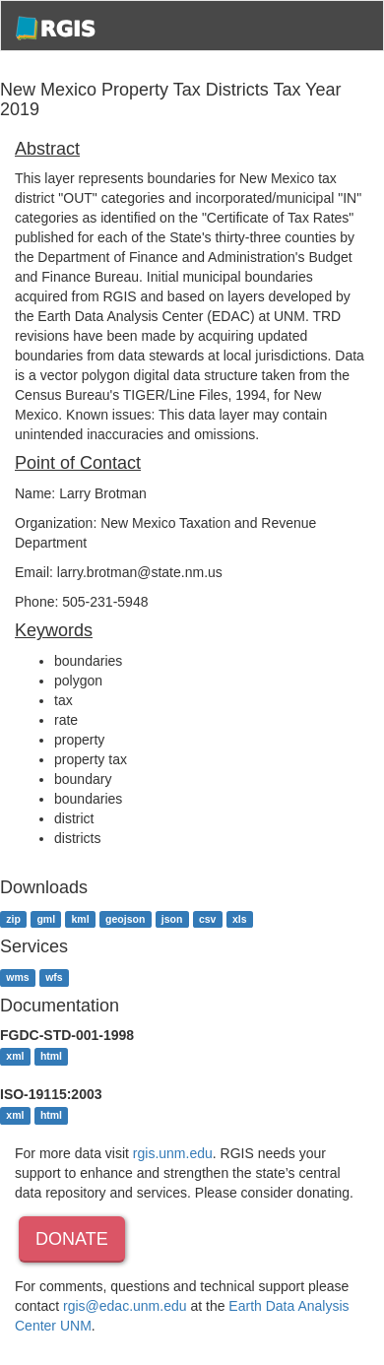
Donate (71, 1239)
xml (15, 1056)
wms (17, 978)
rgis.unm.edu (173, 1153)
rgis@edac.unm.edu (125, 1306)
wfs (54, 978)
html (51, 1056)
